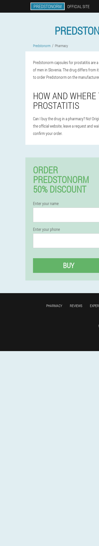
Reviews (76, 305)
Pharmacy (54, 305)
